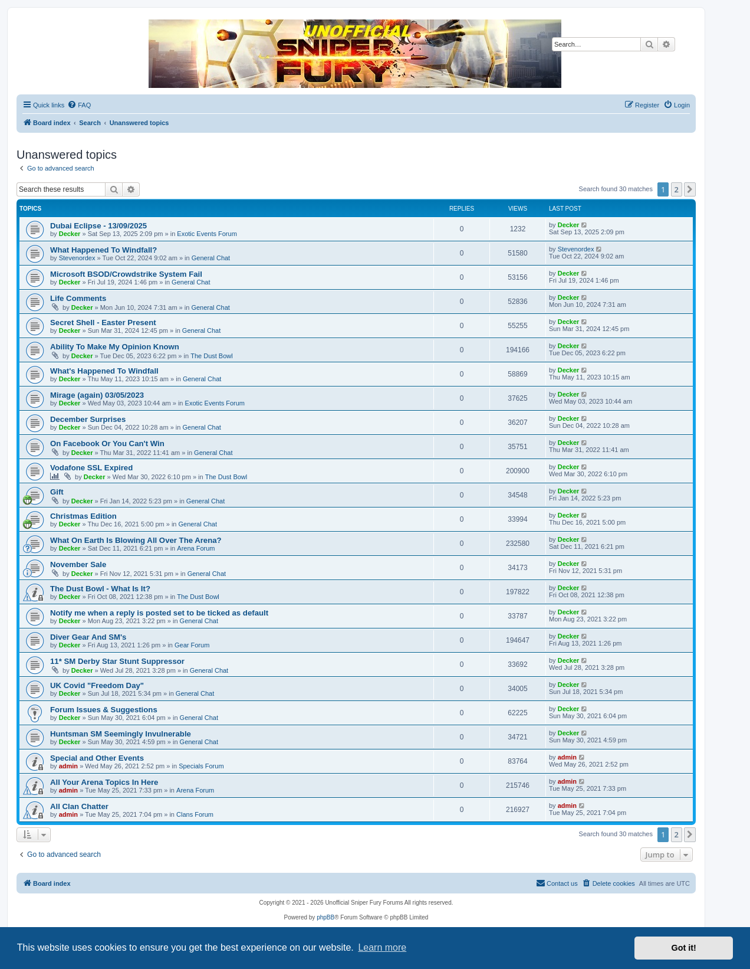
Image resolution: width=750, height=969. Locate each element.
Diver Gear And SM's (88, 637)
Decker (70, 233)
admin (68, 766)
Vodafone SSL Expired (91, 467)
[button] (690, 189)
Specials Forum (201, 766)
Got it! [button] (684, 947)
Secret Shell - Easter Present (103, 322)
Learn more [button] (382, 947)
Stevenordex (77, 257)
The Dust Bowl (211, 355)
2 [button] (677, 189)
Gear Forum (192, 645)
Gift (57, 491)
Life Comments (78, 298)
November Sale (78, 564)
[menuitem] (79, 105)
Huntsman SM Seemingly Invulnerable (120, 733)
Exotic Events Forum (206, 233)
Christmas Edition (83, 516)
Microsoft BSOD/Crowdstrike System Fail (126, 274)
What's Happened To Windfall (104, 370)
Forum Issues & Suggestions (103, 709)
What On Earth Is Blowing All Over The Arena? (136, 540)
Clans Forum (194, 814)
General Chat (211, 257)
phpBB (325, 917)
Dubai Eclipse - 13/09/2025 (98, 225)
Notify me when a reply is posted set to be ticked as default (159, 612)
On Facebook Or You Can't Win (107, 443)
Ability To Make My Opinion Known (114, 346)
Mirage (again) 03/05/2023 (97, 395)
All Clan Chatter (79, 806)
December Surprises (88, 419)
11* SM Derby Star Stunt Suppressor (117, 661)
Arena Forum (196, 548)
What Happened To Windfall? (103, 249)
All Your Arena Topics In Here (104, 782)
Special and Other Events (97, 758)
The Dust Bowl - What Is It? (100, 588)
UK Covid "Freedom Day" (97, 685)
